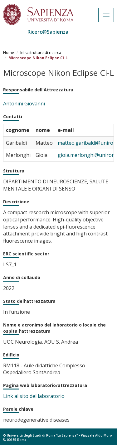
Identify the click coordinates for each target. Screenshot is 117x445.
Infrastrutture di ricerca (40, 52)
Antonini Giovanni (24, 103)
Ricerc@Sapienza (47, 31)
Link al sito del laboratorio (34, 396)
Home (8, 52)
